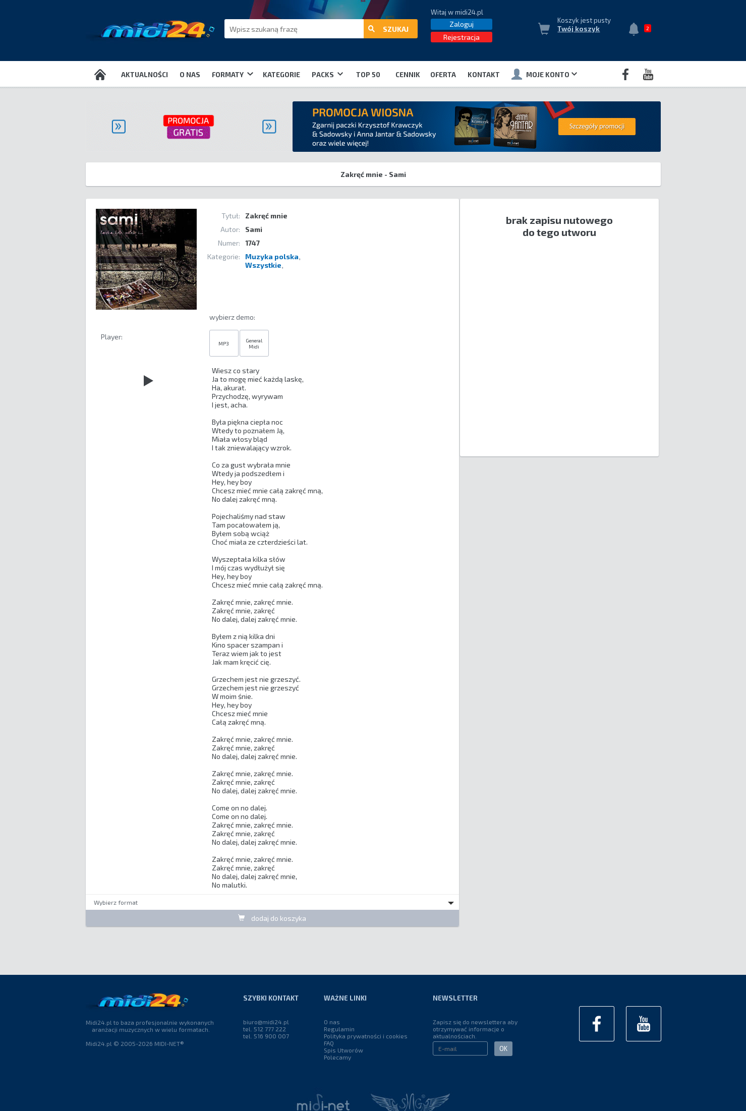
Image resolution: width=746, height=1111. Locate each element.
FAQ (329, 1042)
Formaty (232, 75)
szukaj (388, 29)
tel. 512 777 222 (264, 1028)
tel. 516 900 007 (266, 1035)
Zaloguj (461, 24)
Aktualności (144, 75)
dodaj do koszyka (272, 918)
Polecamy (337, 1057)
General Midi (254, 343)
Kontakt (484, 75)
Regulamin (339, 1028)
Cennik (407, 75)
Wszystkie (263, 265)
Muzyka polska (272, 256)
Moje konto (544, 74)
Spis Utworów (343, 1050)
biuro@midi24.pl (266, 1021)
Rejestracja (461, 37)
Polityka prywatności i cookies (366, 1035)
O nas (190, 75)
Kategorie (281, 75)
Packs (327, 75)
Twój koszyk (578, 29)
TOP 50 (368, 75)
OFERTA (443, 75)
